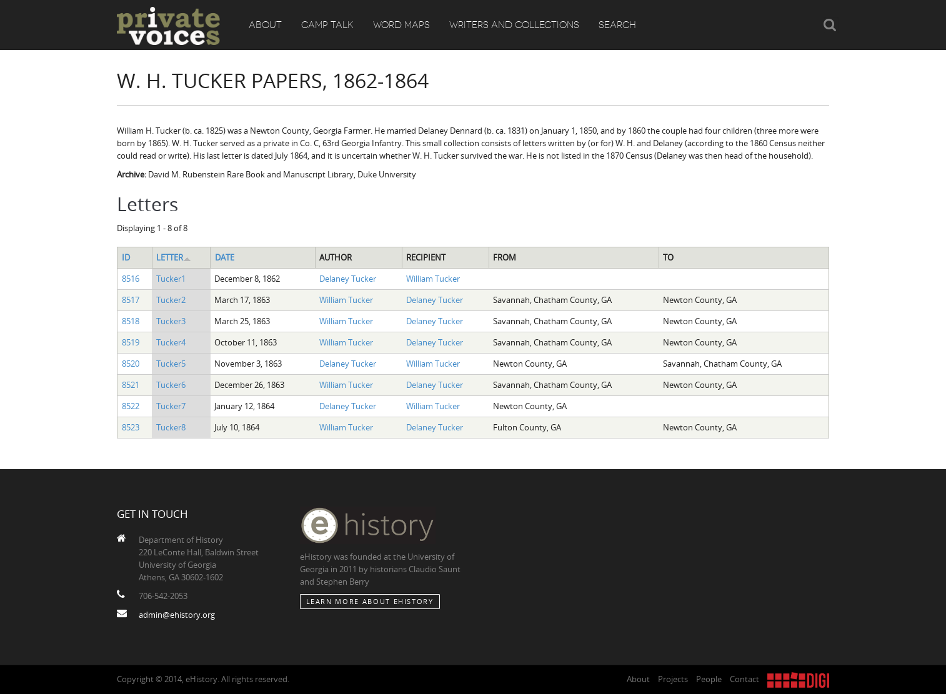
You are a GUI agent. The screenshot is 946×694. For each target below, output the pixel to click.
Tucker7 (171, 406)
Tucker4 (171, 342)
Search (617, 25)
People (709, 679)
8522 (130, 406)
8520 (130, 363)
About (265, 25)
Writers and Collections (514, 25)
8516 (130, 278)
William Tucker (433, 278)
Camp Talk (327, 25)
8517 (130, 299)
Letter (173, 257)
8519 (130, 342)
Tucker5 (171, 363)
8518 (130, 321)
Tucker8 (171, 427)
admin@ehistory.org (177, 614)
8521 (130, 384)
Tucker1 (171, 278)
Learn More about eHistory (370, 601)
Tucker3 (171, 321)
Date (224, 257)
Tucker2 (171, 299)
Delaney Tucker (347, 278)
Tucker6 (171, 384)
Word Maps (401, 25)
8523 (130, 427)
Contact (744, 679)
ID (126, 257)
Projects (673, 679)
